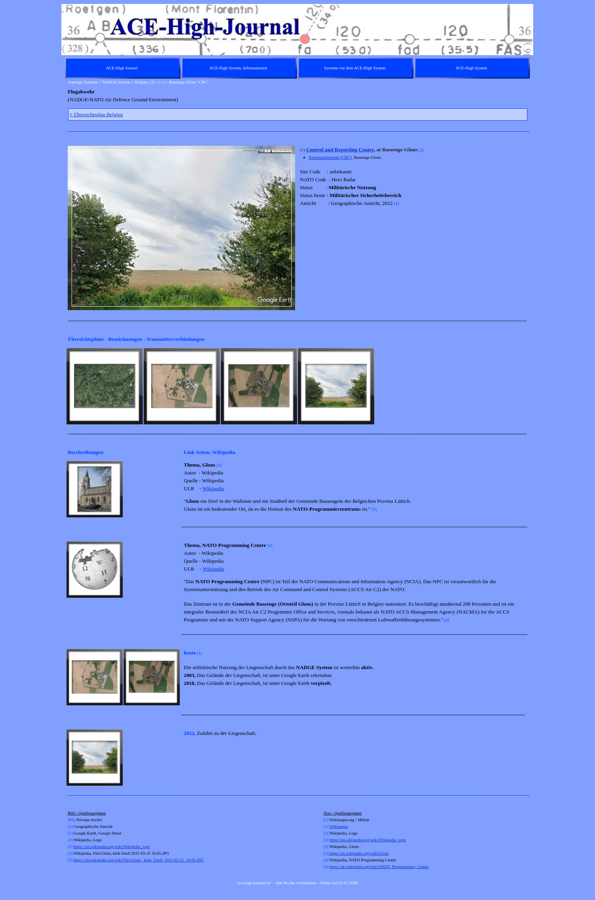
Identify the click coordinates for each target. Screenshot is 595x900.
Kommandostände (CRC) (330, 157)
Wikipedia (213, 488)
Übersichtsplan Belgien (96, 114)
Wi (331, 826)
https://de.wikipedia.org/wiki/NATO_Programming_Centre (379, 867)
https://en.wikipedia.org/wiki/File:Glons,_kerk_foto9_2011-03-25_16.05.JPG (138, 860)
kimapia (341, 826)
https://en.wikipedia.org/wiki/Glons (358, 853)
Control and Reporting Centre (340, 149)
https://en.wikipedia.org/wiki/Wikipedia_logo (112, 846)
